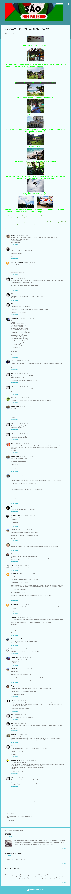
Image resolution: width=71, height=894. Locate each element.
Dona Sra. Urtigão (15, 760)
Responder (14, 244)
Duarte (13, 700)
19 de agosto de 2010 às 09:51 (27, 604)
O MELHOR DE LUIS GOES (13, 853)
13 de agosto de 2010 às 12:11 (22, 360)
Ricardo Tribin (14, 529)
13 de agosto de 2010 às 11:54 (27, 318)
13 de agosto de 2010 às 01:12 (25, 248)
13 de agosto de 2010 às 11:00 (21, 278)
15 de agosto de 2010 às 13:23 (22, 554)
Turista (13, 443)
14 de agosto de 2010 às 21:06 (24, 544)
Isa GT (13, 360)
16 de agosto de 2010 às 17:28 (23, 565)
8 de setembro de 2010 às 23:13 (21, 777)
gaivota (13, 235)
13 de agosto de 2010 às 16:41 (27, 406)
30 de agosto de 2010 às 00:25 (22, 700)
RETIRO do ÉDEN (15, 515)
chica (12, 397)
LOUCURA (8, 834)
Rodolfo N (14, 657)
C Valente (13, 544)
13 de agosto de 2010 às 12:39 (21, 386)
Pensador (13, 507)
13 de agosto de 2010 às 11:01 (21, 294)
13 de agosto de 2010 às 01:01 (23, 235)
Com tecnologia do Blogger (35, 889)
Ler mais (63, 848)
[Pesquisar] (69, 4)
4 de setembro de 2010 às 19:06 (24, 734)
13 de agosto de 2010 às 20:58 (26, 475)
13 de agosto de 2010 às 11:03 (21, 304)
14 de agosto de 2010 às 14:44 (26, 529)
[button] (65, 28)
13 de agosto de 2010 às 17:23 (21, 423)
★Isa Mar (13, 734)
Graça (12, 686)
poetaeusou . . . (15, 318)
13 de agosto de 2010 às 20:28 (27, 456)
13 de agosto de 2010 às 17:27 (22, 443)
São (12, 278)
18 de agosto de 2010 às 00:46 (28, 573)
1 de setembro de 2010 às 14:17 (21, 723)
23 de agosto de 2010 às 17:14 (23, 649)
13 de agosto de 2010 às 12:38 (21, 373)
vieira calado (14, 248)
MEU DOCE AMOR (16, 574)
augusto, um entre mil (17, 262)
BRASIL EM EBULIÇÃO (12, 868)
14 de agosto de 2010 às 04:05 (24, 507)
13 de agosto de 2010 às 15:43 (22, 397)
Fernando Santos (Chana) (18, 639)
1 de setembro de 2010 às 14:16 (21, 714)
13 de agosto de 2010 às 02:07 (30, 262)
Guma (12, 554)
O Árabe (13, 565)
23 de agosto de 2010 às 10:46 (33, 639)
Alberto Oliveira (15, 604)
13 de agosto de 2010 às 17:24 (21, 433)
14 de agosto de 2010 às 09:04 (28, 515)
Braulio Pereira (15, 406)
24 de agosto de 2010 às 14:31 (26, 668)
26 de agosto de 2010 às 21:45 (22, 686)
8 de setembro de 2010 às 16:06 (28, 760)
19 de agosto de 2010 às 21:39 (24, 617)
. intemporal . (14, 475)
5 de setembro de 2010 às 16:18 (21, 746)
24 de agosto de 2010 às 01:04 (24, 657)
